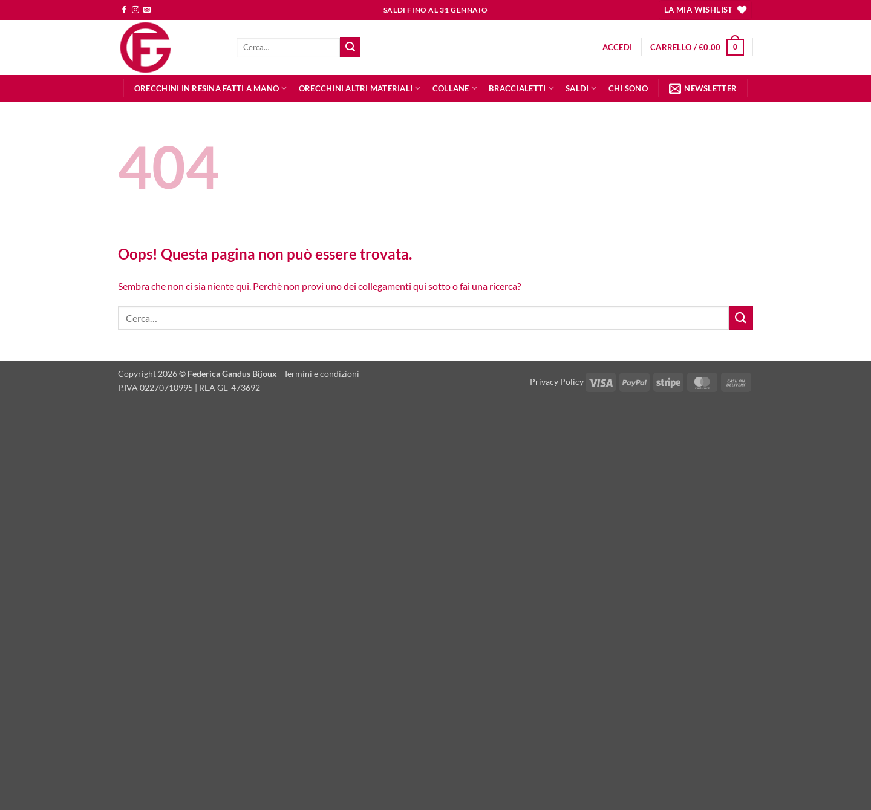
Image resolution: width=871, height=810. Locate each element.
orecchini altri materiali (360, 88)
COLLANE (454, 88)
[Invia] (350, 47)
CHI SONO (628, 88)
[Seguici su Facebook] (124, 10)
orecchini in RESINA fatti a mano (210, 88)
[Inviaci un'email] (147, 10)
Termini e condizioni (321, 373)
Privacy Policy (557, 381)
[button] (617, 47)
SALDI (581, 88)
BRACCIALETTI (521, 88)
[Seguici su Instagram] (135, 10)
